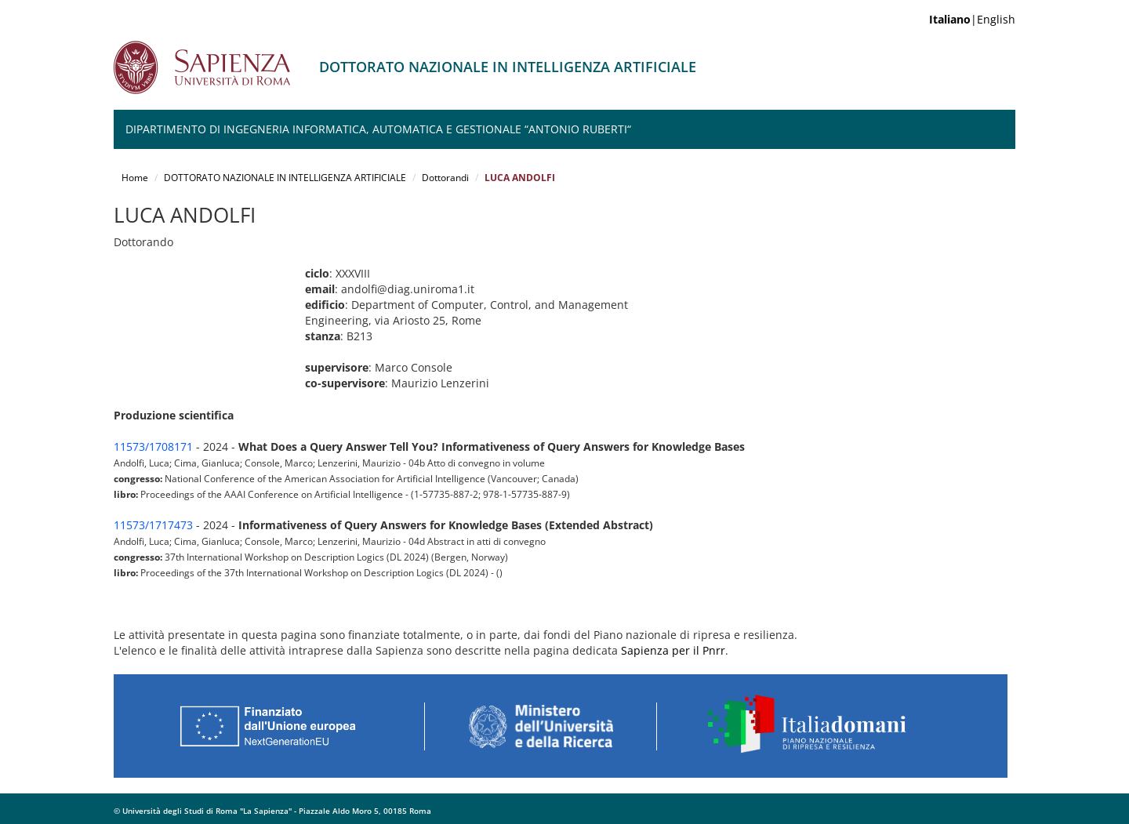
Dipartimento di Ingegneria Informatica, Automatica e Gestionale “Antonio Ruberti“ (378, 129)
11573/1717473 (153, 524)
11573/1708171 (153, 446)
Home (135, 177)
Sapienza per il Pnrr (673, 650)
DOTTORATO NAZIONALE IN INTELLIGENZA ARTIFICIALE (285, 177)
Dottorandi (445, 177)
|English (972, 19)
